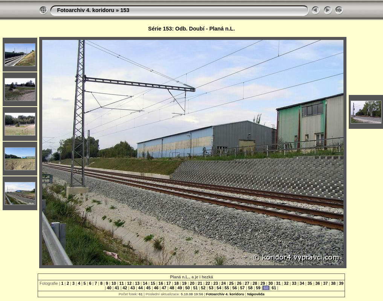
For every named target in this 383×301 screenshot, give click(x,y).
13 (137, 283)
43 (132, 288)
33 (294, 283)
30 (270, 283)
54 (218, 288)
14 (145, 283)
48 (171, 288)
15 (153, 283)
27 (247, 283)
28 (255, 283)
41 (117, 288)
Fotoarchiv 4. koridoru (85, 10)
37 (325, 283)
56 (234, 288)
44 (140, 288)
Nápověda (255, 294)
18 (176, 283)
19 (184, 283)
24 (223, 283)
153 (124, 10)
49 (179, 288)
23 (215, 283)
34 (302, 283)
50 (187, 288)
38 (333, 283)
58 (250, 288)
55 (226, 288)
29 (262, 283)
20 (192, 283)
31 (278, 283)
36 (317, 283)
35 (310, 283)
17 (168, 283)
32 (286, 283)
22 (207, 283)
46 (156, 288)
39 (340, 283)
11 (121, 283)
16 (160, 283)
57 (242, 288)
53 (211, 288)
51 (195, 288)
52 (203, 288)
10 (113, 283)
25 (231, 283)
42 (124, 288)
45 (148, 288)
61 (273, 288)
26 (239, 283)
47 (164, 288)
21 (200, 283)
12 (129, 283)
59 (258, 288)
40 (109, 288)
